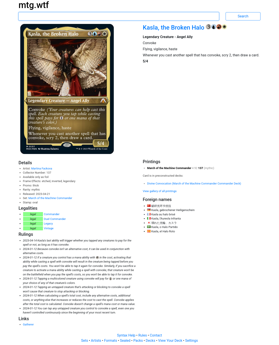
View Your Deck (170, 340)
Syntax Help (126, 335)
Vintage (48, 228)
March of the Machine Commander (50, 198)
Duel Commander (55, 219)
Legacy (48, 223)
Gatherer (28, 324)
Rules (143, 335)
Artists (96, 340)
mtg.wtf (34, 5)
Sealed (125, 340)
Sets (85, 340)
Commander (52, 214)
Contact (156, 335)
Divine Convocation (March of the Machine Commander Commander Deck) (194, 183)
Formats (111, 340)
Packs (138, 340)
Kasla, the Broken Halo (174, 27)
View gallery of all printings (160, 191)
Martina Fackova (41, 168)
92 (196, 168)
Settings (191, 340)
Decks (151, 340)
